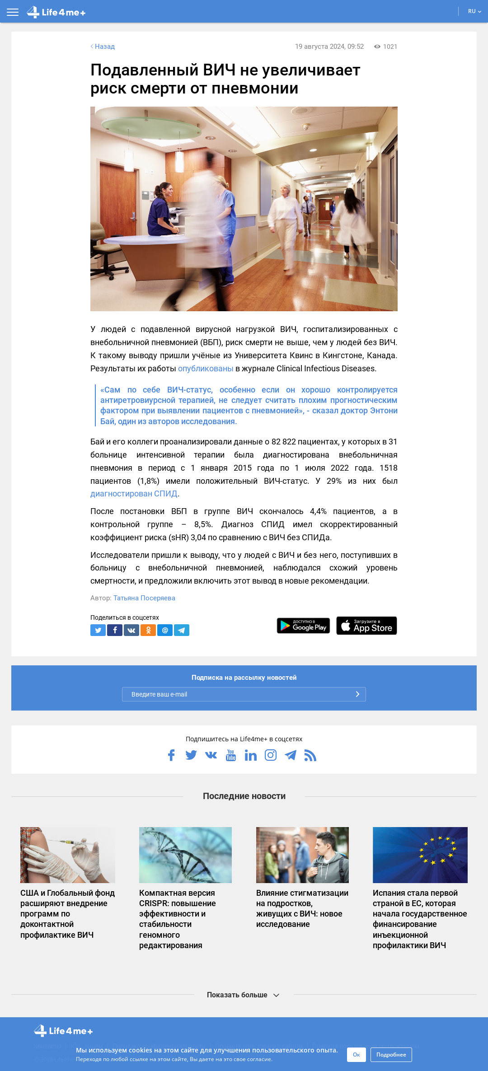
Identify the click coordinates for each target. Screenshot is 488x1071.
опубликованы (206, 368)
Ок (356, 1054)
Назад (102, 46)
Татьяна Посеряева (144, 598)
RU (475, 11)
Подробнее (391, 1054)
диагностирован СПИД (134, 493)
